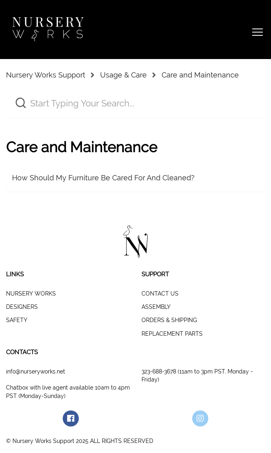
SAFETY (16, 320)
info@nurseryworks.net (35, 371)
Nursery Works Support (45, 75)
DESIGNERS (22, 307)
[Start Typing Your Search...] (135, 103)
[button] (256, 29)
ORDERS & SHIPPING (169, 320)
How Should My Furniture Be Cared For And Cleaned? (103, 177)
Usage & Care (123, 75)
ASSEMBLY (156, 307)
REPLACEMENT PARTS (172, 334)
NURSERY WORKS (31, 293)
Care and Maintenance (200, 75)
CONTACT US (160, 293)
